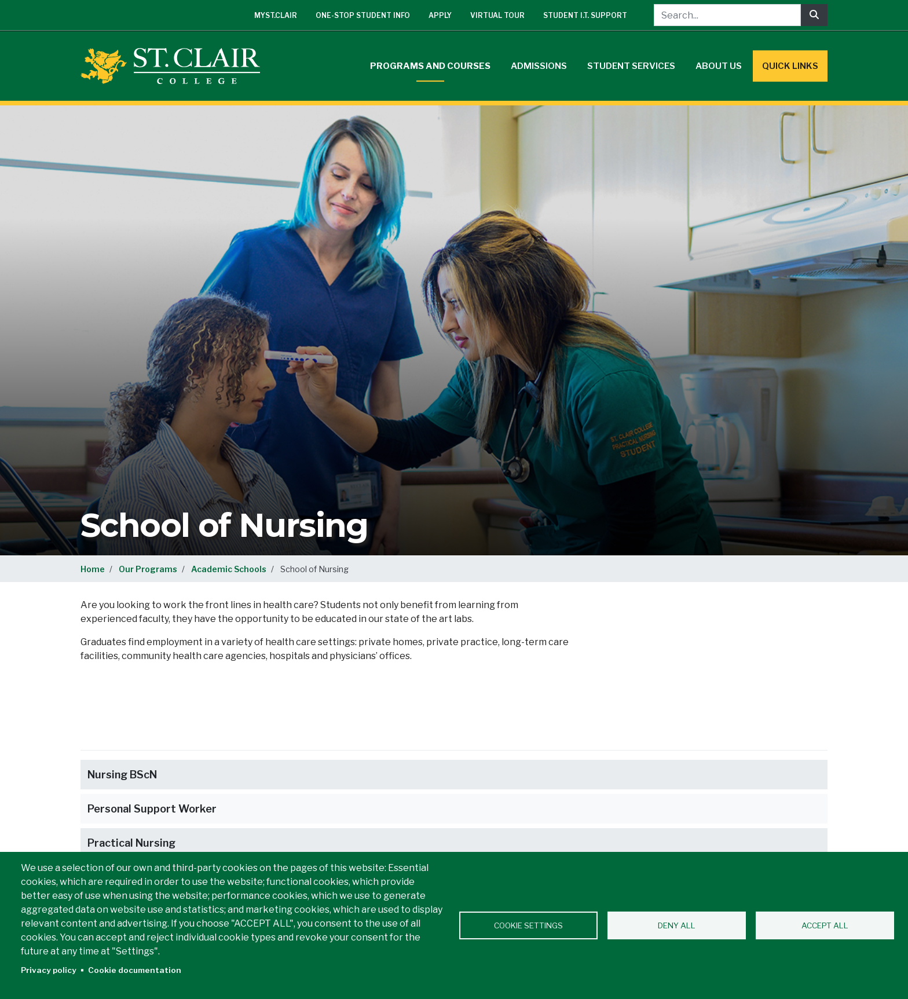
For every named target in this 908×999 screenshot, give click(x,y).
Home (92, 569)
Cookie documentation (134, 970)
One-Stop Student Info (363, 15)
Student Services (631, 66)
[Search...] (727, 15)
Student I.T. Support (585, 15)
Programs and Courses (430, 66)
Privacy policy (48, 970)
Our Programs (148, 569)
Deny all (676, 925)
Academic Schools (228, 569)
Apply (440, 15)
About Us (718, 66)
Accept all (824, 925)
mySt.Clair (275, 15)
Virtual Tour (497, 15)
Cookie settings (528, 925)
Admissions (539, 66)
